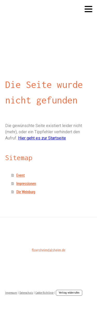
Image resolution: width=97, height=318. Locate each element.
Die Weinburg (25, 191)
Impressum (11, 292)
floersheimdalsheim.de (48, 250)
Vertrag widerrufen (69, 292)
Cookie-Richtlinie (44, 292)
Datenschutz (26, 292)
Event (20, 175)
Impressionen (26, 183)
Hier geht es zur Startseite (42, 138)
